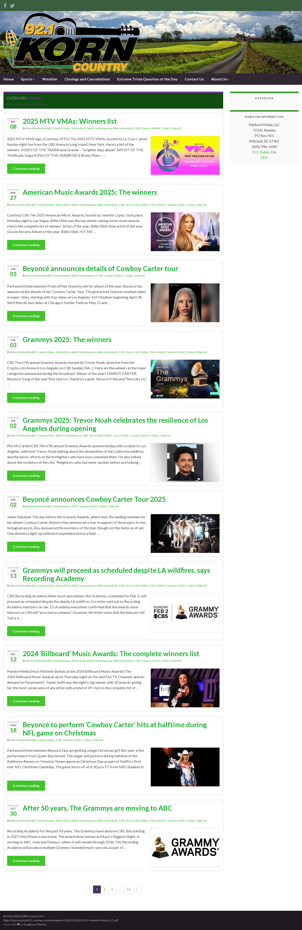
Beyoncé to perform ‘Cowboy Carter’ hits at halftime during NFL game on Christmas (115, 728)
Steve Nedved (35, 128)
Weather (50, 79)
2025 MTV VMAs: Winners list (70, 121)
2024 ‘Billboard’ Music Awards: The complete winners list (111, 653)
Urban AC (176, 128)
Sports (28, 79)
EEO (264, 157)
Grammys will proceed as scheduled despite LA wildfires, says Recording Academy (116, 574)
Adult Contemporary (99, 128)
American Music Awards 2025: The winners (90, 192)
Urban (165, 128)
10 (128, 889)
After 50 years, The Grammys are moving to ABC (97, 808)
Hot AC (156, 128)
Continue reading (26, 168)
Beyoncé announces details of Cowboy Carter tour (100, 268)
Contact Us (194, 79)
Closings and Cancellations (87, 79)
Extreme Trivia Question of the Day (147, 79)
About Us (220, 79)
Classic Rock (157, 204)
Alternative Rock (123, 128)
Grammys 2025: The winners (67, 339)
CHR (137, 128)
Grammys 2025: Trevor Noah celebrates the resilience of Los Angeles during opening (115, 424)
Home (8, 79)
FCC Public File (264, 152)
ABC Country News (58, 128)
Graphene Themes (35, 924)
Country (146, 128)
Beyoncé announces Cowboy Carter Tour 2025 (94, 499)
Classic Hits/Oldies (137, 204)
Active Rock (78, 128)
